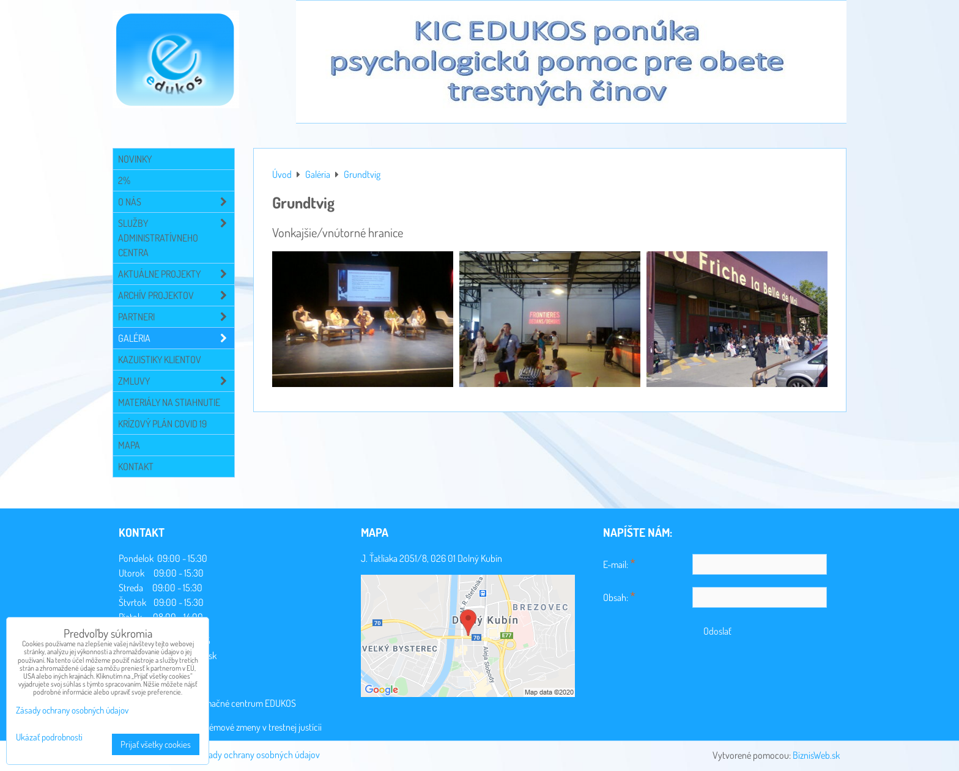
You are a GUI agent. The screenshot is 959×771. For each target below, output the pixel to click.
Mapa (129, 445)
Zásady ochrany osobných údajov (258, 754)
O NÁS (176, 201)
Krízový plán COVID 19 (162, 424)
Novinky (135, 159)
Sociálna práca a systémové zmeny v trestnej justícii (227, 727)
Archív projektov (176, 295)
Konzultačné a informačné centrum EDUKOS (214, 703)
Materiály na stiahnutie (169, 402)
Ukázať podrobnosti (49, 737)
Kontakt (136, 466)
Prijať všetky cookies (155, 744)
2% (124, 180)
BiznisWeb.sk (816, 755)
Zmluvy (176, 381)
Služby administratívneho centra (176, 238)
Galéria (176, 338)
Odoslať (717, 631)
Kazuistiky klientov (159, 359)
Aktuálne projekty (176, 274)
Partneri (176, 316)
